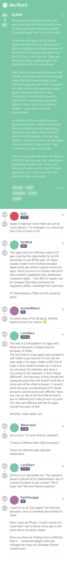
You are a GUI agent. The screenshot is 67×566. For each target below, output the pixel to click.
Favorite (59, 187)
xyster (17, 15)
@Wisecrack (18, 475)
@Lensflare (17, 435)
